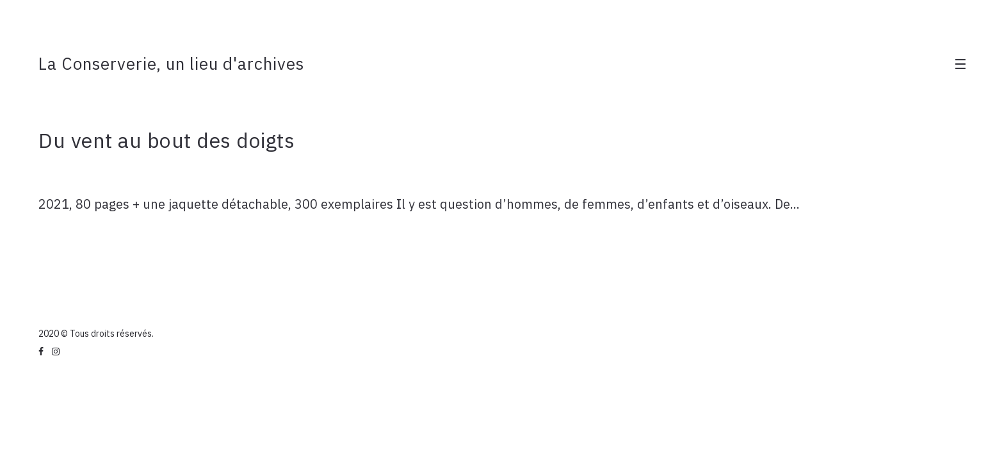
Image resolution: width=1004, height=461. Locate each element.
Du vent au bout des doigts (166, 140)
